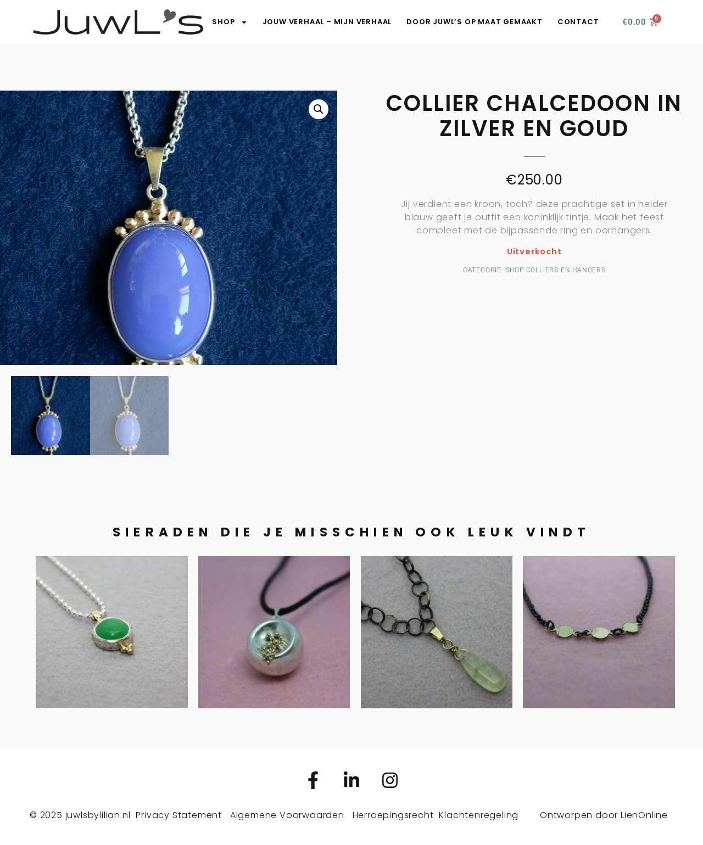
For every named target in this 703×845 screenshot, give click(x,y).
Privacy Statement (179, 815)
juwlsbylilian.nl (98, 815)
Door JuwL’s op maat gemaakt (474, 21)
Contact (578, 21)
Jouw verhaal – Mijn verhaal (327, 21)
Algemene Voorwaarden (287, 815)
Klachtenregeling (478, 815)
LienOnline (644, 815)
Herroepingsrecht (393, 815)
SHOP (229, 22)
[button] (318, 109)
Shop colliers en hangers (556, 270)
